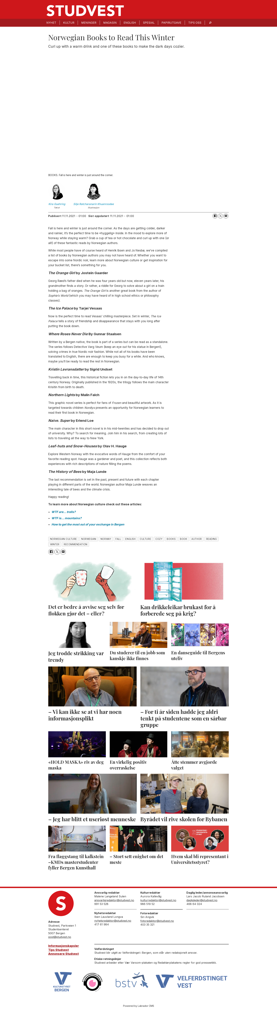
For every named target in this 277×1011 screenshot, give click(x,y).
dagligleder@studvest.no (201, 900)
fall (118, 539)
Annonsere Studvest (63, 954)
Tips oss (194, 22)
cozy (158, 539)
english (130, 539)
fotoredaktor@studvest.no (157, 921)
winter (54, 544)
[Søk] (210, 22)
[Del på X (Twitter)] (220, 216)
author (196, 539)
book (183, 539)
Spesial (149, 22)
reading (211, 539)
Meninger (88, 22)
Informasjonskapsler (63, 946)
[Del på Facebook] (215, 216)
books (171, 539)
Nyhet (51, 22)
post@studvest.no (59, 937)
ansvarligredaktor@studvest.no (114, 900)
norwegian (88, 539)
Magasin (110, 22)
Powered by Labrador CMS (138, 1005)
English (130, 22)
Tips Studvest (58, 950)
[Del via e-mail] (225, 216)
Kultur (68, 22)
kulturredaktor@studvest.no (158, 900)
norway (106, 539)
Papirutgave (171, 22)
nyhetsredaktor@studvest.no (112, 920)
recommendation (75, 544)
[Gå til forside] (85, 10)
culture (145, 539)
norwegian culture (63, 539)
